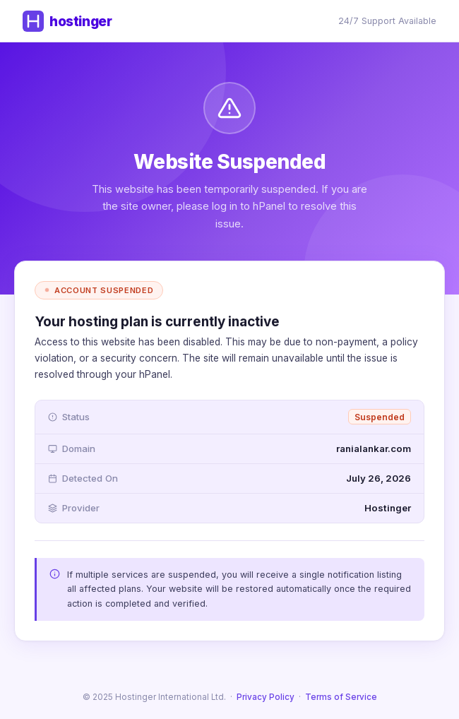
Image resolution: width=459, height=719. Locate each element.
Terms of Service (341, 697)
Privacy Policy (265, 697)
